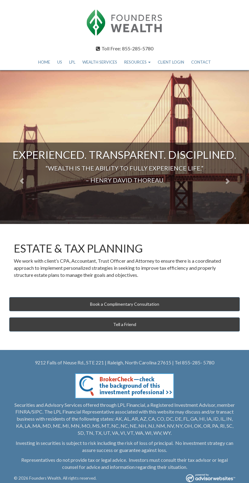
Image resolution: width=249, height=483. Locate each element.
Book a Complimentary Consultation (124, 304)
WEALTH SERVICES (99, 62)
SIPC (37, 411)
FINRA (22, 411)
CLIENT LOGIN (171, 62)
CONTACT (201, 62)
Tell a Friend (124, 324)
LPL (72, 62)
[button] (19, 147)
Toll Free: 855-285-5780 (124, 48)
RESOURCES (135, 62)
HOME (44, 62)
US (59, 62)
